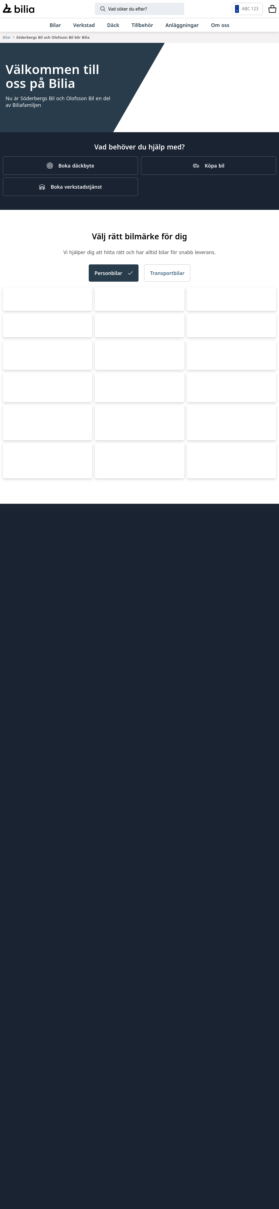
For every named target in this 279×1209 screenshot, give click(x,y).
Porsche (201, 743)
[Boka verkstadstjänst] (70, 210)
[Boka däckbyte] (70, 189)
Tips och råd (17, 918)
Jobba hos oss (19, 936)
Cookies (12, 965)
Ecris (78, 978)
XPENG (107, 655)
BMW (13, 567)
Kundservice (17, 927)
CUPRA (15, 480)
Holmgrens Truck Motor (172, 946)
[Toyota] (220, 1084)
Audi (104, 392)
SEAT (104, 480)
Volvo (197, 480)
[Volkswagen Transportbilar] (29, 1142)
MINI (13, 743)
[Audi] (72, 1113)
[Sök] (139, 9)
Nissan (199, 655)
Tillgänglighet (18, 974)
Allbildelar (85, 953)
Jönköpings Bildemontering (91, 965)
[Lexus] (98, 1142)
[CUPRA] (161, 1113)
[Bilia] (18, 8)
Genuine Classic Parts (169, 908)
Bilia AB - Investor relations (94, 902)
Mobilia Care (158, 936)
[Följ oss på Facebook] (268, 973)
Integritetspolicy (22, 955)
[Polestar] (76, 1084)
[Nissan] (59, 1142)
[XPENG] (234, 1113)
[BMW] (151, 1084)
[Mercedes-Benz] (251, 1084)
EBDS (150, 918)
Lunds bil (154, 927)
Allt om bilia (17, 899)
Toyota (107, 567)
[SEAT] (194, 1113)
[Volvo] (38, 1084)
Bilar (7, 37)
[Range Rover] (193, 1142)
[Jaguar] (163, 1172)
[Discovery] (115, 1172)
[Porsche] (145, 1142)
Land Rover (114, 831)
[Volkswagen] (35, 1113)
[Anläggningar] (182, 25)
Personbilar (114, 305)
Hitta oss (13, 908)
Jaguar (199, 831)
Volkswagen (22, 392)
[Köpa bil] (208, 189)
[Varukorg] (272, 9)
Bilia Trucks (157, 955)
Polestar (17, 655)
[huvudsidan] (260, 890)
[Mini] (184, 1084)
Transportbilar (167, 305)
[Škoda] (120, 1113)
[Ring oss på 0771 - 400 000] (34, 1040)
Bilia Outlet (86, 915)
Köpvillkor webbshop (27, 946)
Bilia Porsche (88, 934)
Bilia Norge (86, 943)
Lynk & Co (20, 831)
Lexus (106, 743)
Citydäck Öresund (164, 899)
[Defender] (240, 1142)
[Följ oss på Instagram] (251, 973)
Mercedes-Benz (211, 567)
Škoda (198, 392)
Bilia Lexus (85, 924)
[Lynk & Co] (113, 1084)
